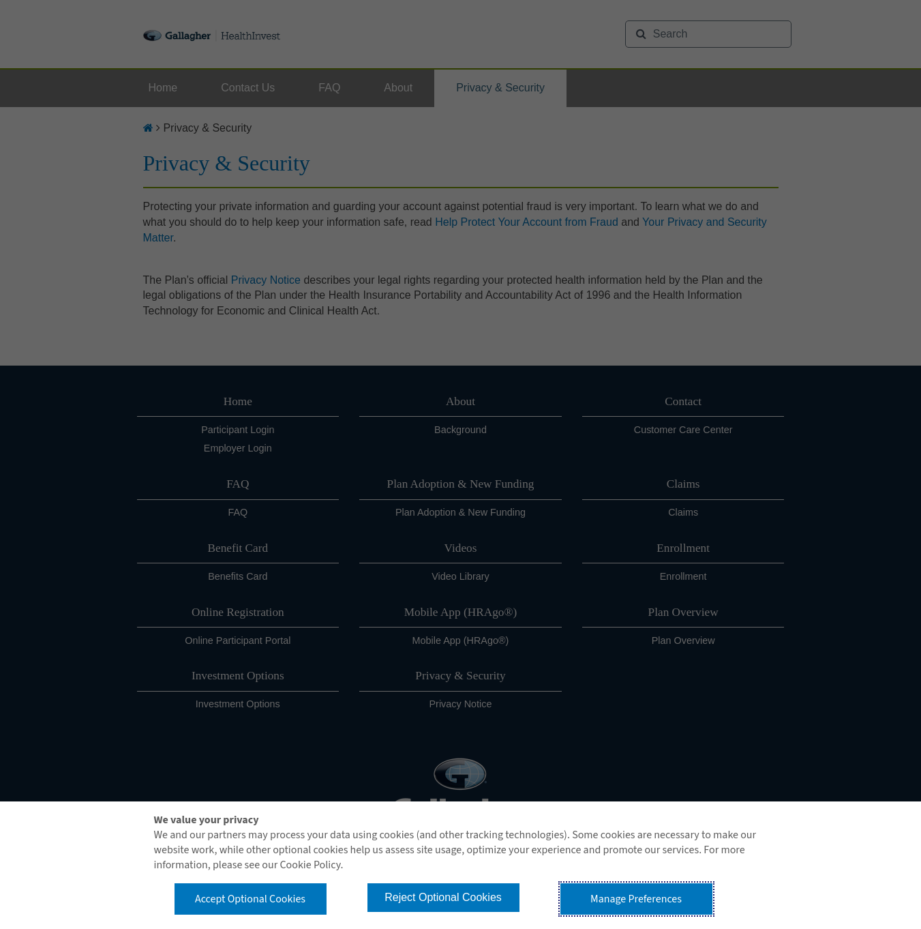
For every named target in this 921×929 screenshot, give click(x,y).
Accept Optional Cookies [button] (250, 898)
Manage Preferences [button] (636, 898)
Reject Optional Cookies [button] (443, 897)
